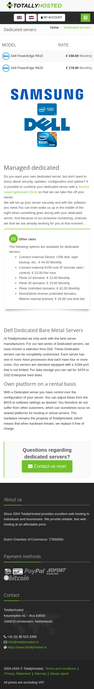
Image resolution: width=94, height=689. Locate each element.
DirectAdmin (28, 293)
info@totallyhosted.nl (23, 642)
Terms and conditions (60, 668)
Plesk (23, 278)
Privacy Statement (17, 673)
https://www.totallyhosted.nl (27, 647)
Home (54, 27)
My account (51, 17)
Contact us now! (47, 466)
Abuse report (59, 673)
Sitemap (40, 673)
